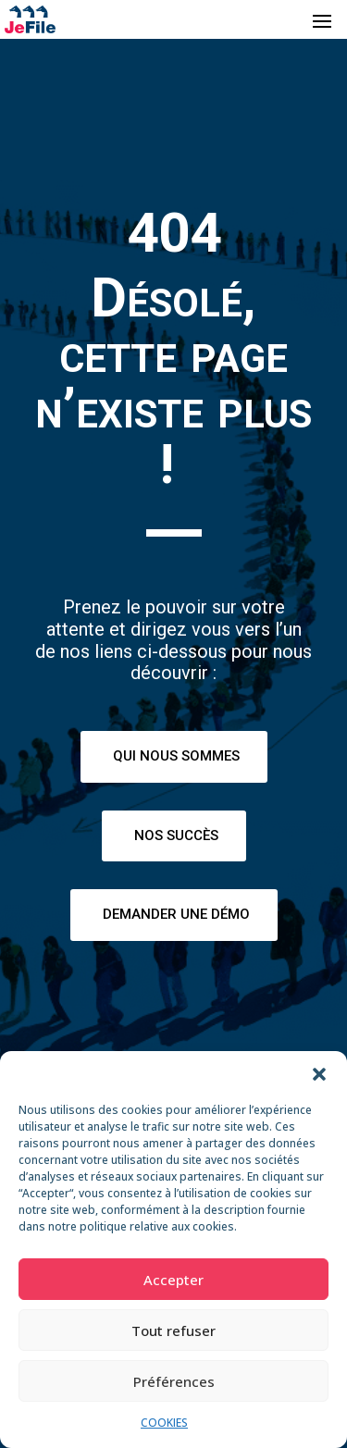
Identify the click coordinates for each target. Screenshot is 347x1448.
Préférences (174, 1381)
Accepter (173, 1279)
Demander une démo (176, 914)
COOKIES (164, 1422)
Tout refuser (173, 1330)
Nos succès (176, 835)
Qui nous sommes (176, 756)
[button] (319, 1074)
